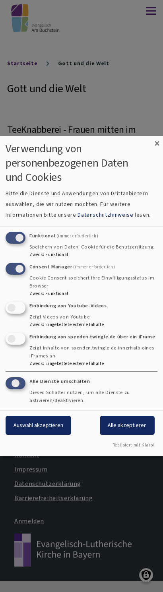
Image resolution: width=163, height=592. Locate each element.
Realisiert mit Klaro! (133, 445)
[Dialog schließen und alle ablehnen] (157, 141)
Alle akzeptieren (127, 425)
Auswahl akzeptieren (38, 425)
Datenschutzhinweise (105, 215)
